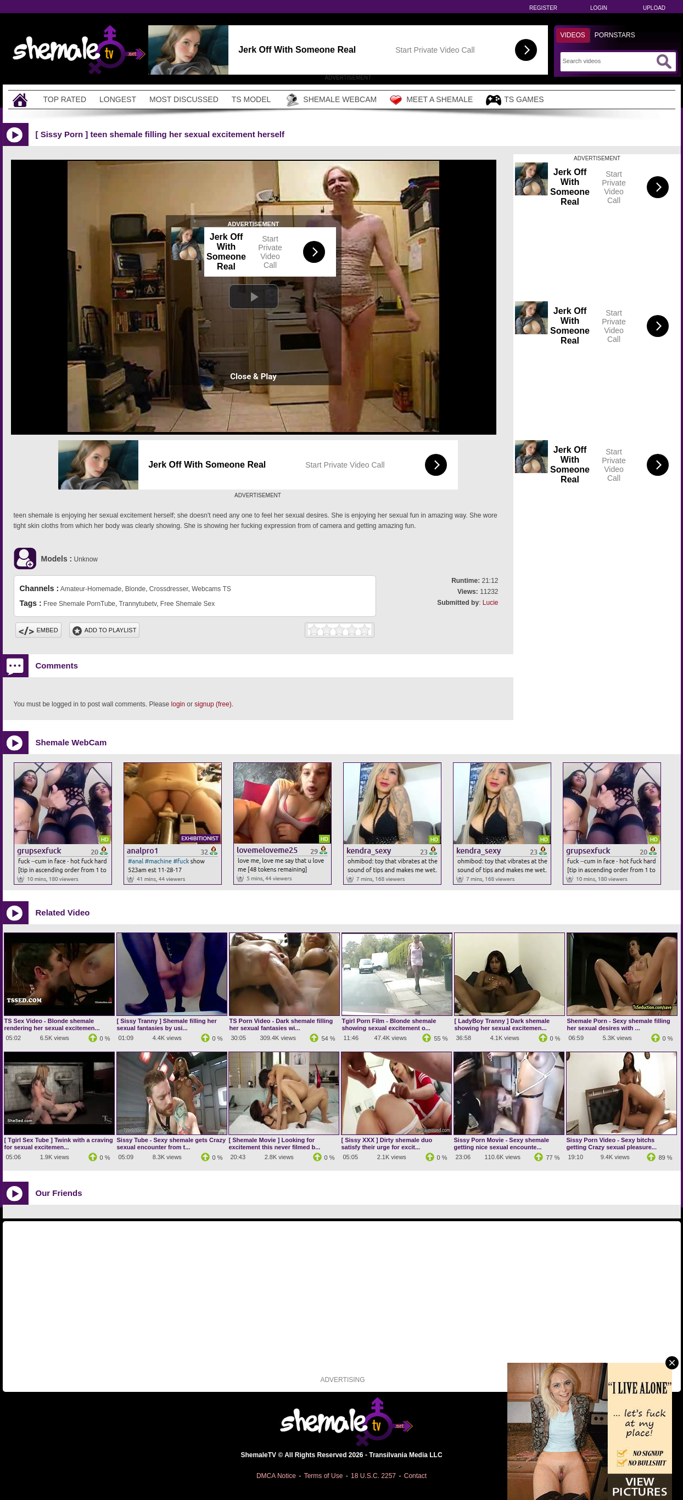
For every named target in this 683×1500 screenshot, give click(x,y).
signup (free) (212, 704)
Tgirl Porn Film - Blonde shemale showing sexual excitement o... (389, 1024)
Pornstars (615, 35)
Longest (117, 99)
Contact (415, 1476)
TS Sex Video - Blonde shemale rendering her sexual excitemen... (52, 1024)
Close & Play (253, 376)
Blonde (135, 589)
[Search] (608, 60)
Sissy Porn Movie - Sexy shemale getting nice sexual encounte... (502, 1143)
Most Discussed (184, 99)
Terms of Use (323, 1476)
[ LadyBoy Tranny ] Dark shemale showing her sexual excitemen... (502, 1024)
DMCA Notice (276, 1476)
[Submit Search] (663, 61)
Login (598, 8)
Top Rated (65, 99)
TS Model (251, 99)
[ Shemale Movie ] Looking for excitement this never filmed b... (275, 1143)
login (178, 704)
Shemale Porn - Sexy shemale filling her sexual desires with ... (618, 1024)
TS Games (515, 100)
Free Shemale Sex (187, 604)
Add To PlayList (104, 630)
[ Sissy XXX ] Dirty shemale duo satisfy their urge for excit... (387, 1143)
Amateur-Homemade (90, 589)
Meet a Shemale (431, 100)
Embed (38, 630)
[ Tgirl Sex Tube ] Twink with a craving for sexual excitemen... (58, 1143)
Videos (573, 35)
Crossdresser (168, 589)
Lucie (491, 602)
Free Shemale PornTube (79, 604)
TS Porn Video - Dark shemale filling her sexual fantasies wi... (281, 1024)
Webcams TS (211, 589)
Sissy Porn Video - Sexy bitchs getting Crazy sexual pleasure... (612, 1143)
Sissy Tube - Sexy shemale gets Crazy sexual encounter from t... (171, 1143)
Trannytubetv (137, 604)
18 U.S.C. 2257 (373, 1476)
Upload (654, 8)
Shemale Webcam (330, 99)
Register (543, 8)
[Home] (21, 100)
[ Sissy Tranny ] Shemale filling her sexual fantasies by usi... (167, 1024)
